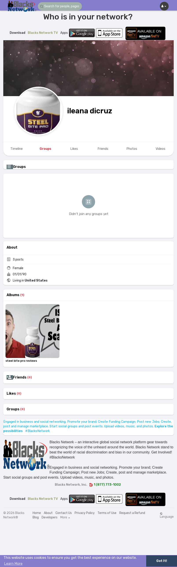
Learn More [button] (13, 563)
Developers (49, 517)
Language (167, 515)
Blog (36, 517)
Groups (13, 409)
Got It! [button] (161, 561)
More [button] (65, 517)
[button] (59, 6)
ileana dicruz (89, 111)
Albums (13, 295)
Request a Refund (132, 513)
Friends (19, 377)
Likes (11, 393)
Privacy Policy (85, 513)
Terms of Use (107, 513)
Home (37, 513)
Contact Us (63, 513)
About (48, 513)
